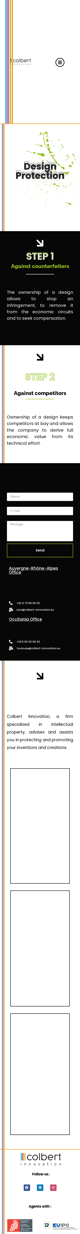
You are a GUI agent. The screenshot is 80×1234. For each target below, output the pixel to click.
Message (14, 519)
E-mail (12, 505)
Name (11, 491)
